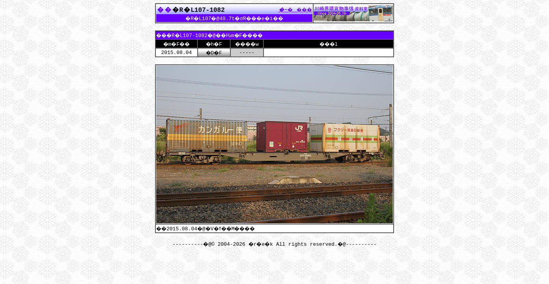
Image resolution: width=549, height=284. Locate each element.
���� (293, 9)
